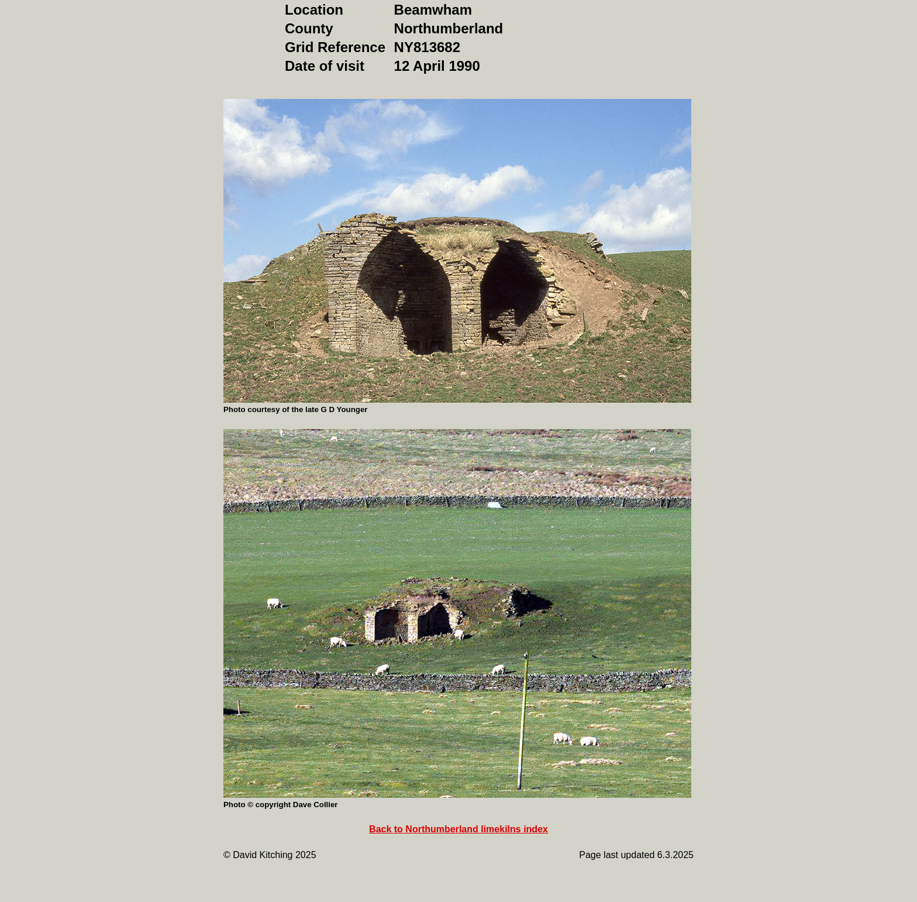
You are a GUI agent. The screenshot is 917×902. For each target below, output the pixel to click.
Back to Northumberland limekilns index (458, 829)
